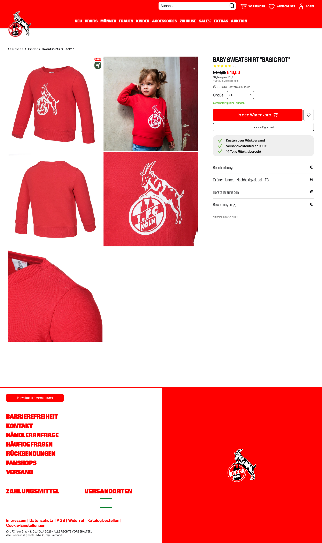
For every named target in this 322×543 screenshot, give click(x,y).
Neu (78, 21)
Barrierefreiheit (32, 416)
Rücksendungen (30, 453)
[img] (55, 104)
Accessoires (164, 21)
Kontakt (19, 426)
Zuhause (188, 21)
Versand (19, 472)
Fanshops (21, 463)
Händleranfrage (32, 435)
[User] (306, 5)
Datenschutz (41, 520)
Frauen (126, 21)
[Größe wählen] (240, 95)
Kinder (142, 21)
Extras (221, 21)
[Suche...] (197, 5)
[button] (263, 167)
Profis (91, 21)
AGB (61, 520)
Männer (108, 21)
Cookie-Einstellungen (25, 525)
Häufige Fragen (29, 444)
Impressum (16, 520)
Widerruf (76, 520)
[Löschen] (309, 115)
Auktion (239, 21)
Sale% (205, 21)
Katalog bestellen (103, 520)
